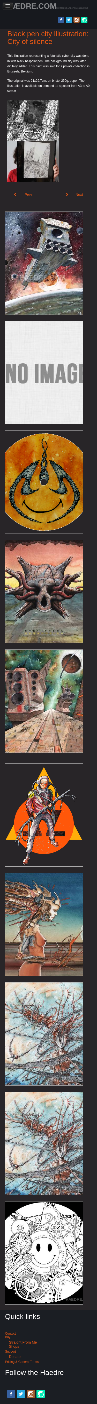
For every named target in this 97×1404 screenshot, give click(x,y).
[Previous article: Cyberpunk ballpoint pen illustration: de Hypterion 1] (23, 194)
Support (10, 1351)
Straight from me (23, 1342)
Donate (14, 1357)
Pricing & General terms (22, 1362)
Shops (14, 1346)
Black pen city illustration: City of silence (47, 37)
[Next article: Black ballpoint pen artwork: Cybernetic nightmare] (74, 194)
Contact (10, 1333)
